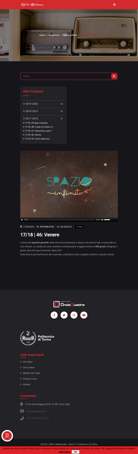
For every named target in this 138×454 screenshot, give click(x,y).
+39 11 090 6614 (34, 418)
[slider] (62, 219)
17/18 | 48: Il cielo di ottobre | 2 (38, 127)
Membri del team (30, 373)
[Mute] (102, 220)
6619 (46, 418)
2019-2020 (30, 103)
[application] (69, 220)
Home (42, 35)
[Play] (22, 220)
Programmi (53, 35)
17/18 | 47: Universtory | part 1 (37, 131)
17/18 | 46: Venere (32, 135)
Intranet (25, 384)
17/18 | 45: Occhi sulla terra (36, 139)
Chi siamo (26, 361)
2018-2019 (30, 111)
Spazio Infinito (70, 35)
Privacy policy (28, 378)
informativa (64, 452)
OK (75, 452)
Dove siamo (27, 367)
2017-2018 (30, 118)
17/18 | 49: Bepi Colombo (35, 123)
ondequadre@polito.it (33, 411)
